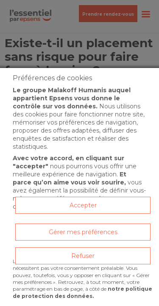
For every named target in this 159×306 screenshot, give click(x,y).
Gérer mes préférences (83, 232)
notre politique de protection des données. (82, 292)
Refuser (83, 256)
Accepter (83, 205)
